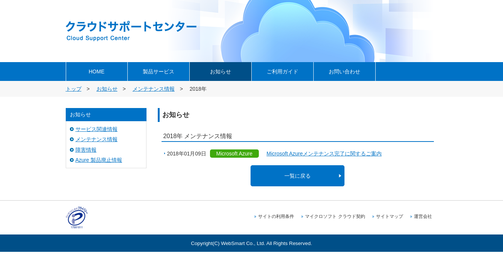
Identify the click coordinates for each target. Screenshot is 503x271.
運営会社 (423, 216)
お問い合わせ (344, 72)
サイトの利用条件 (276, 216)
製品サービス (158, 72)
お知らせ (220, 72)
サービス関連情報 (97, 129)
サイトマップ (389, 216)
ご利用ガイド (282, 72)
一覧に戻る (297, 176)
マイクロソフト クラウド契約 (335, 216)
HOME (96, 72)
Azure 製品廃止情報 (99, 160)
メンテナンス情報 (154, 89)
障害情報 (86, 150)
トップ (74, 89)
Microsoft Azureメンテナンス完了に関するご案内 (324, 154)
